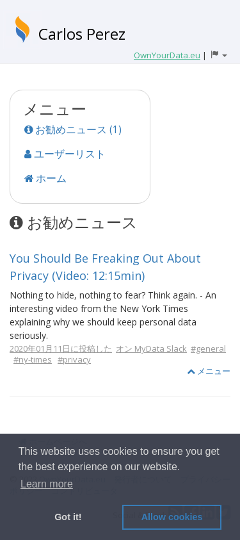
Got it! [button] (67, 517)
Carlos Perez (81, 33)
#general (208, 348)
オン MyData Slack (151, 348)
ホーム (45, 178)
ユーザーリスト (65, 154)
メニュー (208, 371)
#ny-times (32, 359)
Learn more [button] (46, 484)
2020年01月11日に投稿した (61, 348)
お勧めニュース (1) (73, 129)
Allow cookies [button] (172, 517)
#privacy (74, 359)
